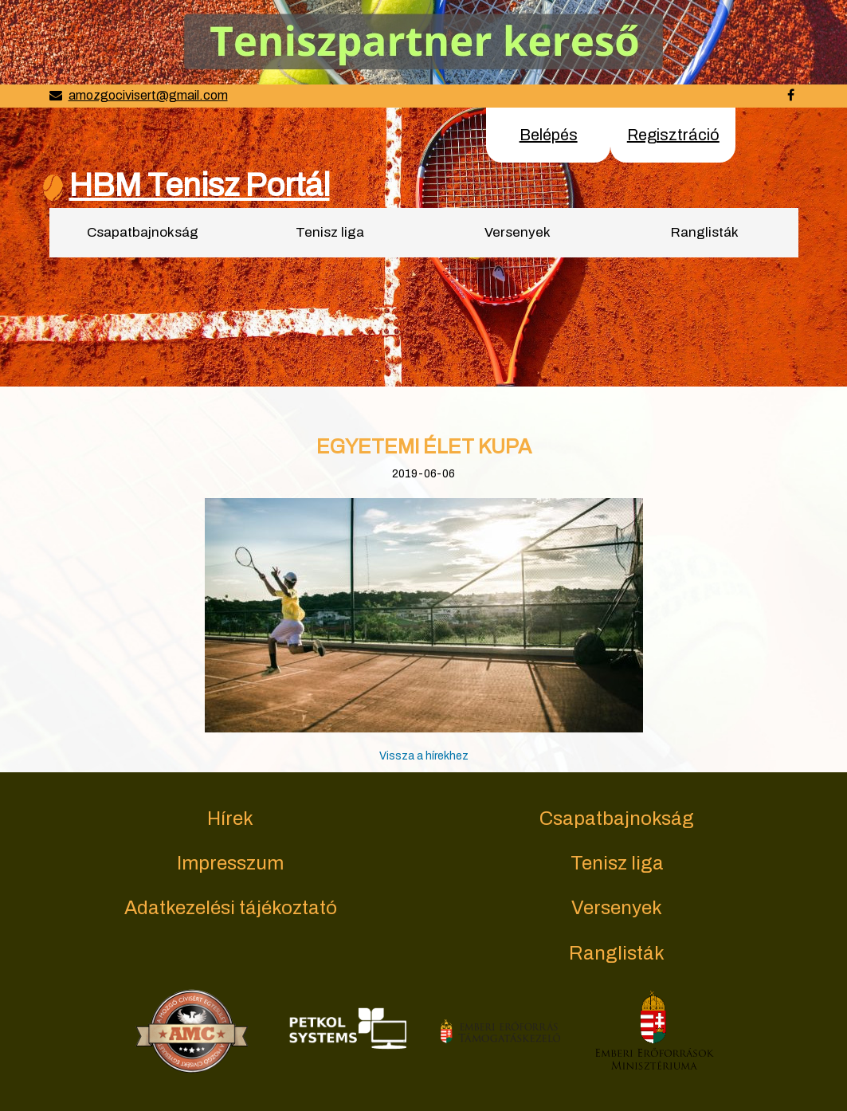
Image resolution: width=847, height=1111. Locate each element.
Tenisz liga (330, 232)
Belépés (549, 134)
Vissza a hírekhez (424, 756)
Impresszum (230, 863)
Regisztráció (673, 134)
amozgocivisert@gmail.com (148, 95)
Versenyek (517, 232)
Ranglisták (705, 232)
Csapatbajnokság (142, 232)
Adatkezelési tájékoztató (230, 907)
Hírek (230, 818)
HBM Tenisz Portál (199, 185)
